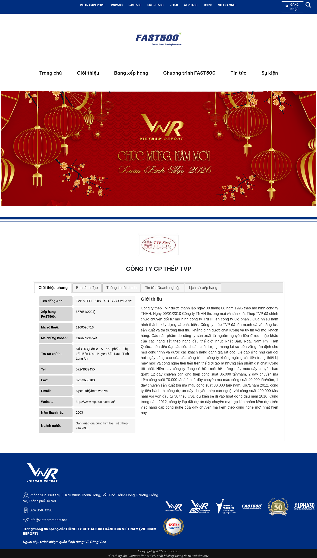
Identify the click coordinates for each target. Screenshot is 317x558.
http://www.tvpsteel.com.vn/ (95, 402)
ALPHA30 (190, 5)
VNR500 (117, 5)
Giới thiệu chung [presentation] (53, 288)
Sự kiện (269, 73)
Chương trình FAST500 (189, 73)
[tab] (53, 288)
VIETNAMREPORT (92, 5)
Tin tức (238, 73)
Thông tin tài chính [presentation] (121, 288)
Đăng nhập (292, 7)
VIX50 (173, 5)
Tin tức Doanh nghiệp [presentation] (162, 288)
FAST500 (135, 5)
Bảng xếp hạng (131, 73)
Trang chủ (50, 73)
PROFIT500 (155, 5)
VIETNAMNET (227, 5)
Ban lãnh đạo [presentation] (87, 288)
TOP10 (207, 5)
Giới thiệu (88, 73)
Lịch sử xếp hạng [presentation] (203, 288)
